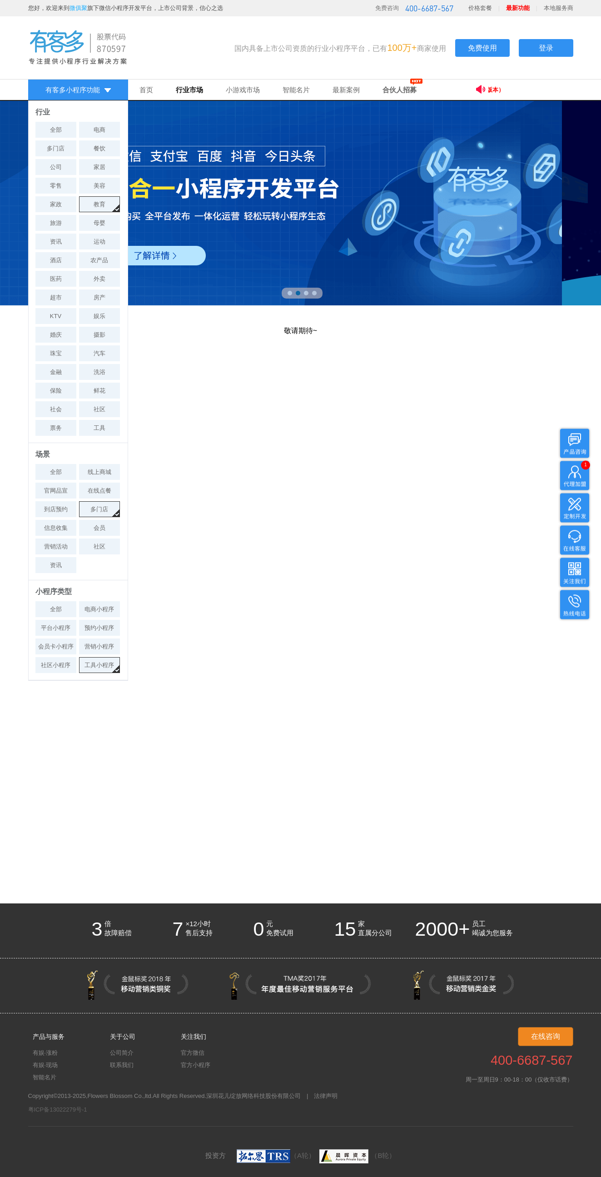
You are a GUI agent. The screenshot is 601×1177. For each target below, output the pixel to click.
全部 (56, 129)
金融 (56, 372)
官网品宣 (56, 490)
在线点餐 (99, 490)
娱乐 (99, 316)
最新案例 (346, 90)
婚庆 (56, 334)
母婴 (99, 222)
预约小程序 (99, 627)
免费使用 (482, 48)
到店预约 (56, 509)
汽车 (99, 353)
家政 (56, 204)
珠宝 (56, 353)
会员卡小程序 (56, 646)
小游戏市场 (243, 90)
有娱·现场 (45, 1065)
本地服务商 (558, 8)
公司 (56, 167)
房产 (99, 297)
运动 (99, 241)
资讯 (56, 241)
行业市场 (189, 90)
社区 (99, 409)
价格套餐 (480, 8)
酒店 (56, 260)
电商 (99, 129)
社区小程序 (55, 665)
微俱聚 (78, 8)
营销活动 (56, 546)
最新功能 (518, 8)
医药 (56, 278)
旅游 (56, 222)
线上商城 (99, 472)
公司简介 (122, 1052)
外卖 (99, 278)
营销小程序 (99, 646)
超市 (56, 297)
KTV (55, 316)
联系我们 (122, 1065)
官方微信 (192, 1052)
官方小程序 (195, 1065)
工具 (99, 427)
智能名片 (296, 90)
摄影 (99, 334)
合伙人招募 (399, 90)
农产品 (99, 260)
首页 (146, 90)
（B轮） (356, 1155)
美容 (99, 185)
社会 (56, 409)
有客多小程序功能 (78, 90)
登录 (546, 48)
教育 (99, 204)
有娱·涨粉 (45, 1052)
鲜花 (99, 390)
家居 (99, 167)
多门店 (56, 148)
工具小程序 (99, 665)
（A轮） (276, 1155)
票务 (56, 427)
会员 (99, 527)
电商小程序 (99, 609)
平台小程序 (55, 627)
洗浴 (99, 372)
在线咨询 (545, 1036)
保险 (56, 390)
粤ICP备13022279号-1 (57, 1109)
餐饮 (99, 148)
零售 (56, 185)
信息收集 (56, 527)
